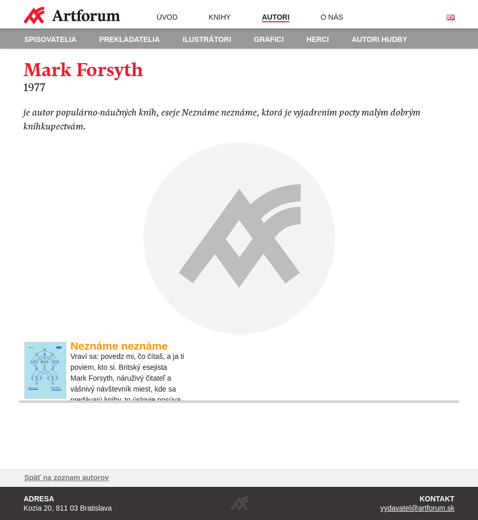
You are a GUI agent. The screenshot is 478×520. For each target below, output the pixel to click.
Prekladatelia (129, 39)
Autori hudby (379, 39)
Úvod (166, 17)
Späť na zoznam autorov (66, 477)
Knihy (220, 17)
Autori (275, 17)
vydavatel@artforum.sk (417, 508)
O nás (332, 17)
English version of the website (450, 18)
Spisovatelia (50, 39)
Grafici (269, 39)
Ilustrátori (207, 39)
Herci (318, 39)
